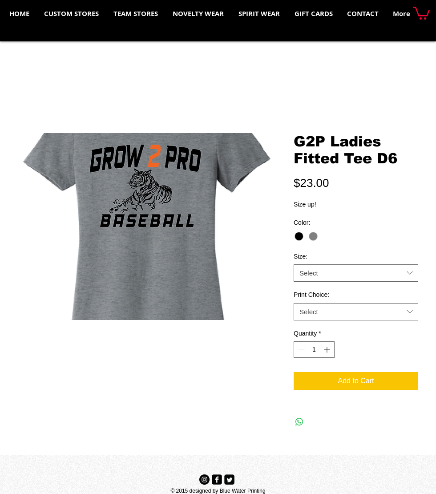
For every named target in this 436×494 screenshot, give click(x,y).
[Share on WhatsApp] (299, 422)
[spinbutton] (314, 349)
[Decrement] (300, 349)
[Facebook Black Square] (217, 479)
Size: (300, 256)
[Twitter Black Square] (229, 479)
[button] (421, 12)
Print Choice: (311, 294)
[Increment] (327, 349)
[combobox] (356, 273)
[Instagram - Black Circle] (204, 479)
